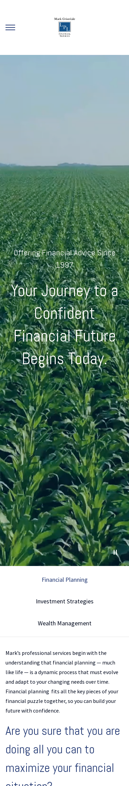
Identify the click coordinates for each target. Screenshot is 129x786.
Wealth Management (65, 623)
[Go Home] (65, 27)
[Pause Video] (115, 552)
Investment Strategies (65, 601)
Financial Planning (65, 579)
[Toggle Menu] (10, 27)
